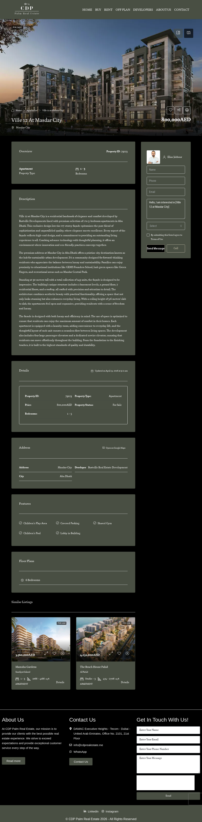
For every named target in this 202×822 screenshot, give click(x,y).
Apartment (32, 110)
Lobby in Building (70, 531)
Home (87, 10)
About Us (163, 10)
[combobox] (166, 226)
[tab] (178, 33)
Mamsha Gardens (25, 664)
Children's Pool (32, 531)
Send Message (156, 248)
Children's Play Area (35, 522)
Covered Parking (69, 522)
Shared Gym (105, 522)
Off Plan (123, 10)
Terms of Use (157, 239)
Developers (143, 10)
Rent (108, 10)
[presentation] (166, 780)
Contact (181, 10)
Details (60, 680)
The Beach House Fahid (94, 664)
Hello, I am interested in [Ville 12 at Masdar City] (166, 209)
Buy (98, 10)
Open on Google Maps (114, 447)
